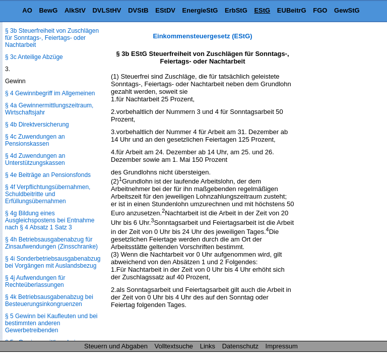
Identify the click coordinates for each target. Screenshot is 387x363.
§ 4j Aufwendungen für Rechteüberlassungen (35, 281)
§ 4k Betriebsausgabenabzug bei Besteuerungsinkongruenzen (49, 300)
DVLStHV (106, 10)
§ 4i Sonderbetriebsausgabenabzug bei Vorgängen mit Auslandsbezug (52, 262)
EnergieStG (200, 10)
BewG (48, 10)
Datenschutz (240, 346)
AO (27, 10)
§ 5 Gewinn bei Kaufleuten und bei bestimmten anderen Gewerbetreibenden (51, 323)
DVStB (138, 10)
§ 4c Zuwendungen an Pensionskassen (35, 140)
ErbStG (236, 10)
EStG (262, 10)
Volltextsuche (174, 346)
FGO (320, 10)
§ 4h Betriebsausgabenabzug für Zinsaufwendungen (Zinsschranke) (51, 243)
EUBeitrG (291, 10)
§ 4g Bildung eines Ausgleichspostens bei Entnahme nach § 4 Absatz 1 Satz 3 (49, 220)
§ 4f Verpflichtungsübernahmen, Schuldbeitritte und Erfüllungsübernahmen (47, 194)
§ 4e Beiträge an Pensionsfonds (48, 174)
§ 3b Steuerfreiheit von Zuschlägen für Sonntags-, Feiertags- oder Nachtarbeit (52, 37)
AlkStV (75, 10)
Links (207, 346)
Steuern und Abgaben (116, 346)
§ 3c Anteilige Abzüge (34, 56)
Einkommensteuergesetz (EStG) (202, 36)
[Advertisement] (336, 183)
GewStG (347, 10)
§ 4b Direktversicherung (37, 124)
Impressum (282, 346)
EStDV (165, 10)
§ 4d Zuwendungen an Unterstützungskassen (35, 159)
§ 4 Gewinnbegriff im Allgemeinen (50, 93)
